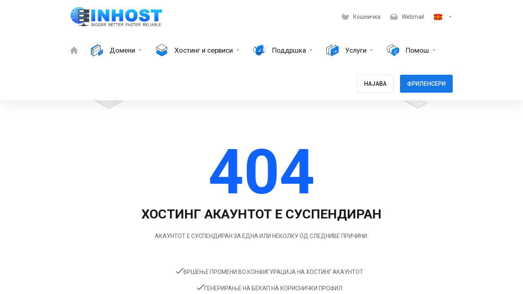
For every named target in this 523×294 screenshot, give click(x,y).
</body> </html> (261, 147)
